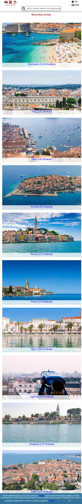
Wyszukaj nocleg (41, 14)
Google (41, 496)
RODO (52, 501)
